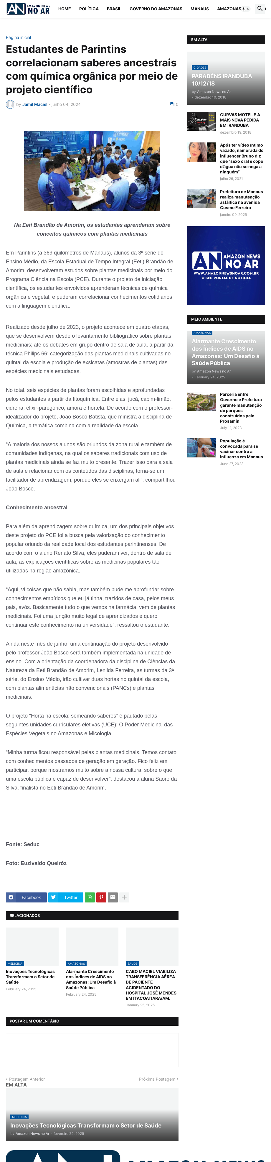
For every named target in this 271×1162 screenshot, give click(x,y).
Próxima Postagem (157, 1078)
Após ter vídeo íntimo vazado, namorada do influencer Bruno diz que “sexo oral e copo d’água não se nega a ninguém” (242, 158)
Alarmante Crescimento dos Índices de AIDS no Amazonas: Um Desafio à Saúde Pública (91, 979)
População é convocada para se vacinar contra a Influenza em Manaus (241, 448)
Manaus (200, 8)
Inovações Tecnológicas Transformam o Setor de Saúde (30, 976)
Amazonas (229, 8)
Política (89, 8)
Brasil (114, 8)
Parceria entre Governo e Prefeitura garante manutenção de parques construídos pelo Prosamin (241, 408)
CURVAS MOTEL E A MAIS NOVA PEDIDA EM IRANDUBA (240, 120)
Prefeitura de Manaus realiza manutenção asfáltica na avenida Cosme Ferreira (241, 199)
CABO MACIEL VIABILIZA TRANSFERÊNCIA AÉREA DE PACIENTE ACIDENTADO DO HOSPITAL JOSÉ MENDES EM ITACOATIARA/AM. (151, 985)
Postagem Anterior (27, 1078)
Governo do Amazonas (156, 8)
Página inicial (18, 37)
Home (64, 8)
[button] (246, 9)
